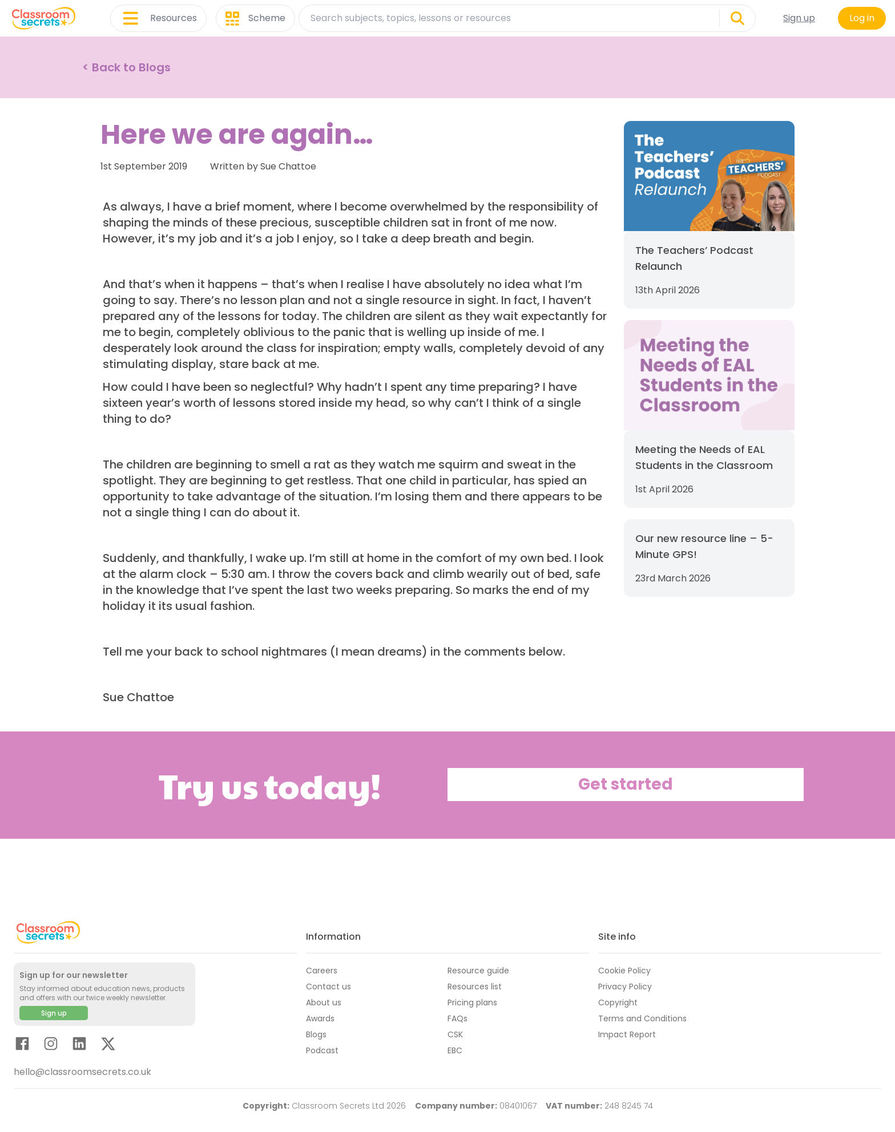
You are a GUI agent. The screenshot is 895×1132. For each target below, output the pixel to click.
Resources (158, 18)
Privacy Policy (625, 986)
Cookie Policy (624, 970)
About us (323, 1002)
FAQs (457, 1018)
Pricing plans (472, 1002)
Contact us (328, 986)
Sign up (799, 18)
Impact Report (627, 1034)
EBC (455, 1050)
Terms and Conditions (642, 1018)
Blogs (316, 1034)
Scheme (255, 18)
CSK (455, 1034)
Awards (320, 1018)
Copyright (618, 1002)
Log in (861, 18)
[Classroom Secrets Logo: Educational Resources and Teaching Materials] (43, 18)
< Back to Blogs (126, 67)
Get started (625, 784)
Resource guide (478, 970)
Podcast (322, 1050)
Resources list (475, 986)
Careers (321, 970)
